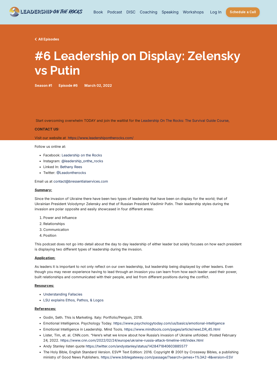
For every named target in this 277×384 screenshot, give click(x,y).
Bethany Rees (71, 167)
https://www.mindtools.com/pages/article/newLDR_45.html (172, 329)
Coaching (147, 12)
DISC (130, 12)
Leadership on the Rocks (82, 155)
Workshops (193, 12)
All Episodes (48, 39)
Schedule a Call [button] (243, 12)
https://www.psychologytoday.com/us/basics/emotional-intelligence (169, 323)
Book (96, 12)
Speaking (169, 12)
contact (59, 181)
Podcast (113, 12)
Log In (216, 12)
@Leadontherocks (71, 173)
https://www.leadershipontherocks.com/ (101, 138)
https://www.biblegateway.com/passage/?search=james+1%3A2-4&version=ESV (167, 357)
